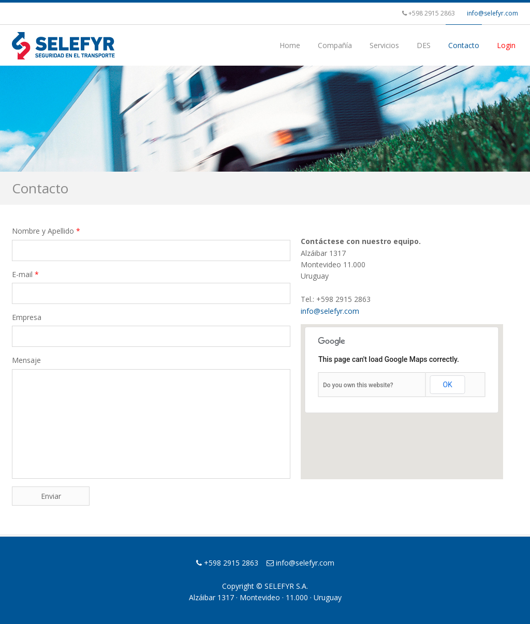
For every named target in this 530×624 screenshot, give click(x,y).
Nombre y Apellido (46, 231)
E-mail (25, 274)
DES (424, 45)
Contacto (463, 45)
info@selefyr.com (492, 13)
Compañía (335, 45)
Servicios (384, 45)
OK (447, 385)
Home (289, 45)
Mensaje (26, 360)
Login (506, 45)
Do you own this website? (358, 385)
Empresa (26, 317)
